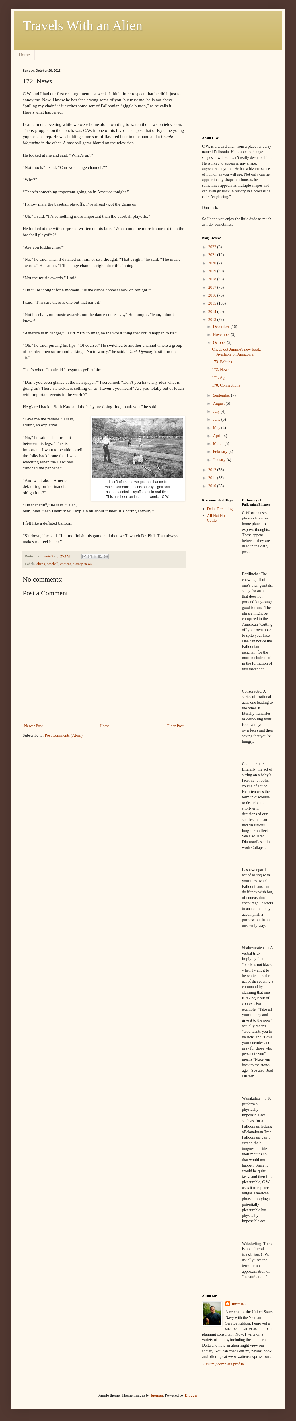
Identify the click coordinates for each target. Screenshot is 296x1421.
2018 (212, 279)
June (217, 419)
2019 (212, 271)
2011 (212, 478)
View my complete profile (223, 1364)
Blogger (191, 1395)
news (88, 564)
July (217, 411)
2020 (212, 263)
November (222, 334)
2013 (212, 319)
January (219, 460)
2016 (212, 295)
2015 (212, 303)
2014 (212, 311)
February (220, 451)
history (78, 564)
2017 (212, 287)
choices (65, 564)
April (217, 436)
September (222, 395)
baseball (52, 564)
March (218, 444)
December (221, 327)
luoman (157, 1395)
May (217, 428)
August (219, 403)
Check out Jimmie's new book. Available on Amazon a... (236, 351)
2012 (212, 470)
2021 (212, 255)
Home (24, 54)
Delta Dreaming (220, 509)
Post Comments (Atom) (64, 735)
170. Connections (226, 385)
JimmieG (239, 1304)
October (220, 342)
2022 (212, 247)
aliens (40, 564)
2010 (212, 486)
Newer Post (33, 726)
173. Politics (222, 362)
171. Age (219, 377)
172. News (220, 369)
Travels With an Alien (83, 25)
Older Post (175, 726)
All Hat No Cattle (216, 518)
